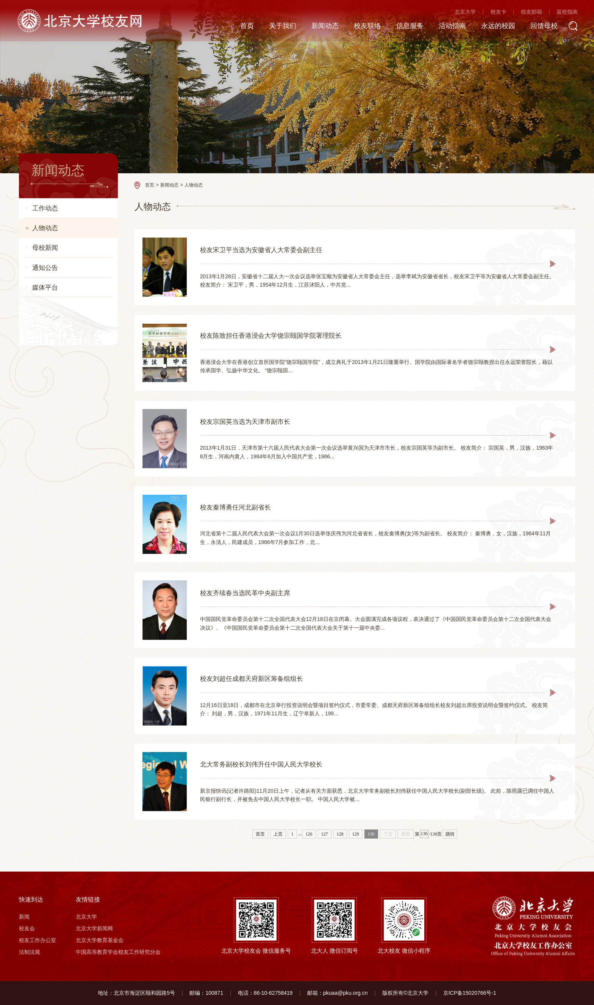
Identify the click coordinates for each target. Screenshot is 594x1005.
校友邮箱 (528, 12)
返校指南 (564, 12)
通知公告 (45, 267)
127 (324, 834)
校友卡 (495, 12)
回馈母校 (541, 26)
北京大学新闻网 (94, 928)
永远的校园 (495, 26)
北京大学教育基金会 (99, 940)
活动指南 (449, 26)
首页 (244, 26)
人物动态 (45, 228)
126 (309, 834)
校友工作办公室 (37, 940)
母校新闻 (45, 247)
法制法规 (29, 952)
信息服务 (406, 26)
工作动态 (45, 208)
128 (340, 834)
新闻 (24, 917)
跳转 (450, 834)
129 (355, 834)
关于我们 (279, 26)
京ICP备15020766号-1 (469, 993)
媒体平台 (45, 287)
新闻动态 (322, 26)
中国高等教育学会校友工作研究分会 (118, 952)
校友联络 (364, 26)
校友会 (27, 928)
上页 (278, 834)
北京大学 (462, 12)
